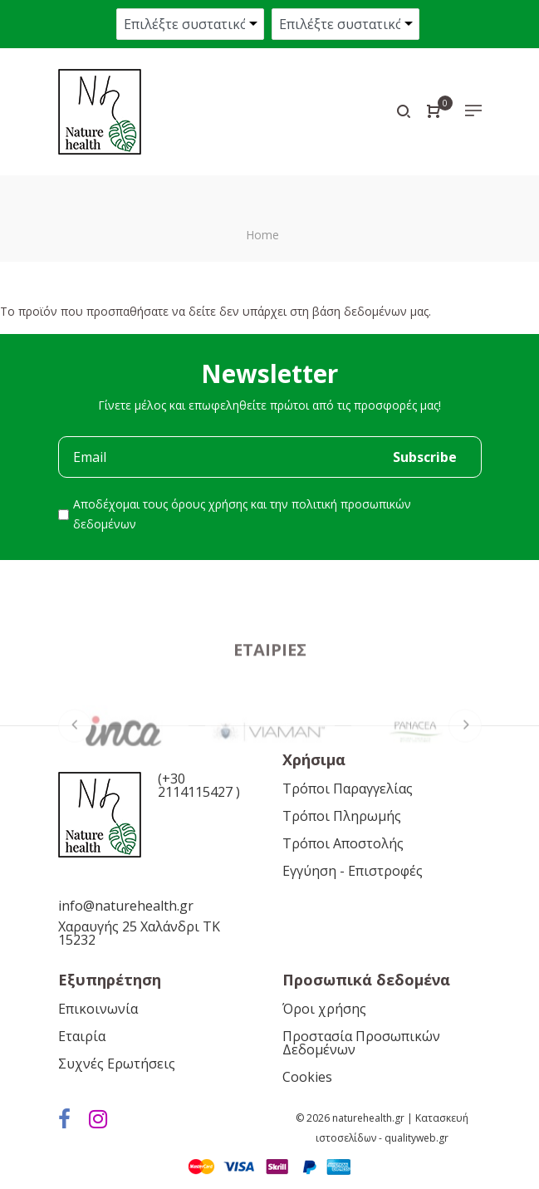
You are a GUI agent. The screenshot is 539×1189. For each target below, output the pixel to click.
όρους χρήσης (209, 504)
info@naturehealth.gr (126, 906)
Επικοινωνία (98, 1008)
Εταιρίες (269, 707)
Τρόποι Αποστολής (343, 843)
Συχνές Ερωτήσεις (116, 1063)
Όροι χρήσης (324, 1008)
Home (262, 235)
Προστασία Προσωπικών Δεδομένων (361, 1042)
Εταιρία (81, 1036)
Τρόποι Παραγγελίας (347, 788)
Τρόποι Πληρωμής (341, 816)
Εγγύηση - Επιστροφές (352, 870)
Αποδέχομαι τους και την (242, 514)
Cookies (307, 1076)
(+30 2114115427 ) (199, 785)
